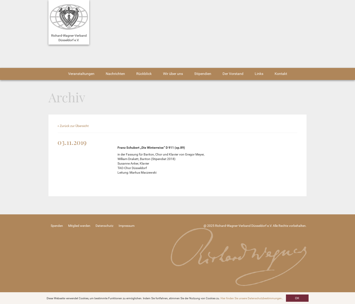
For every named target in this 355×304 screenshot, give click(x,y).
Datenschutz (104, 225)
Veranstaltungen (81, 74)
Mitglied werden (79, 225)
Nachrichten (115, 74)
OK (297, 298)
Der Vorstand (233, 74)
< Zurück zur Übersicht (73, 126)
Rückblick (144, 74)
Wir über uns (173, 74)
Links (259, 74)
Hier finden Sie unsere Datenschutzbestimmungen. (251, 298)
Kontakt (281, 74)
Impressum (126, 225)
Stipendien (202, 74)
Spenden (57, 225)
